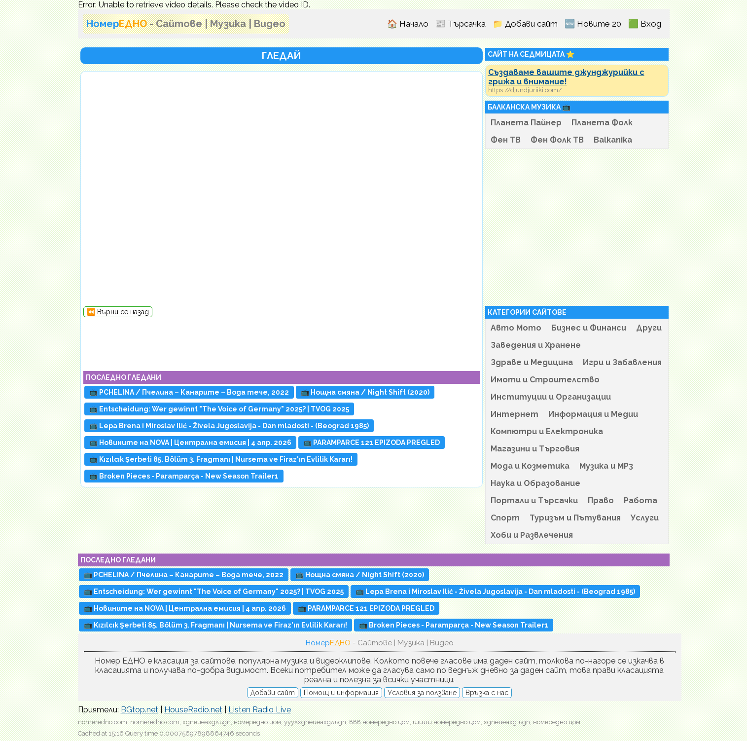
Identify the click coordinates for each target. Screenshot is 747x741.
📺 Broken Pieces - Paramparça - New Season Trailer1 (184, 476)
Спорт (505, 517)
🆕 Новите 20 (593, 24)
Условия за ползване (422, 693)
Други (649, 328)
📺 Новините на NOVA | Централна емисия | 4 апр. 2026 (190, 442)
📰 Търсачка (460, 24)
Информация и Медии (593, 414)
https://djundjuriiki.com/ (525, 90)
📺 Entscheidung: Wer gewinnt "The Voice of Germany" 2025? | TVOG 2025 (219, 409)
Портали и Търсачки (534, 500)
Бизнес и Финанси (588, 328)
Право (601, 500)
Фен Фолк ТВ (557, 140)
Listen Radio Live (259, 709)
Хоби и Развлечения (532, 535)
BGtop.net (139, 709)
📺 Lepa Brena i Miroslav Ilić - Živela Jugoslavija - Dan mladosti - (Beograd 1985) (229, 426)
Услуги (645, 517)
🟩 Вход (644, 24)
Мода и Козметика (530, 466)
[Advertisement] (281, 339)
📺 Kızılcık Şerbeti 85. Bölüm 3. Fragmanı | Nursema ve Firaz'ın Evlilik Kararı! (221, 459)
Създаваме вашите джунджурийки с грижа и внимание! (566, 77)
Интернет (514, 414)
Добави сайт (272, 693)
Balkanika (613, 140)
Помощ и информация (341, 693)
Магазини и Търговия (535, 448)
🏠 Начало (407, 24)
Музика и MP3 (606, 466)
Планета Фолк (602, 122)
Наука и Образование (535, 483)
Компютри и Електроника (547, 431)
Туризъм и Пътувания (575, 517)
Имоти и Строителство (545, 379)
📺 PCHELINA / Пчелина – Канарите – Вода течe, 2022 (189, 392)
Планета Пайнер (526, 122)
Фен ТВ (506, 140)
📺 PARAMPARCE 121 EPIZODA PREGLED (371, 442)
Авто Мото (516, 328)
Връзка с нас (486, 693)
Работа (640, 500)
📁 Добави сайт (525, 24)
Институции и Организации (551, 397)
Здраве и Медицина (532, 362)
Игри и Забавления (622, 362)
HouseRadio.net (193, 709)
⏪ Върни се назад (118, 312)
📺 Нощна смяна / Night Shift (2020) (365, 392)
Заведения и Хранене (536, 345)
